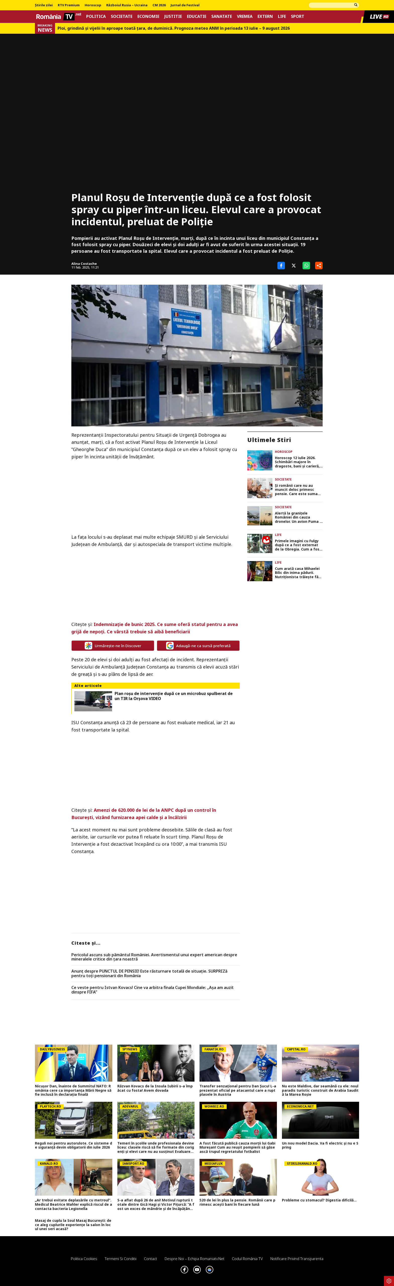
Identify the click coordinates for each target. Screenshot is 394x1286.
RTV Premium (69, 5)
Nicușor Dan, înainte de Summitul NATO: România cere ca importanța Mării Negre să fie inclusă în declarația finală (73, 1090)
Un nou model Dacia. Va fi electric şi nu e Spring (320, 1145)
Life (282, 16)
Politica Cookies (84, 1258)
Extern (265, 16)
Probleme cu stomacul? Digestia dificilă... (319, 1200)
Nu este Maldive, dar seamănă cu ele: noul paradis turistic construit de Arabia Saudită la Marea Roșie (320, 1090)
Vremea (245, 16)
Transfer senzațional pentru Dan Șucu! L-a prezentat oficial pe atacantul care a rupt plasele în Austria (238, 1090)
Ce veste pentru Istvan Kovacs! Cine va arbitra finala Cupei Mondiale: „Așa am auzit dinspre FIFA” (152, 989)
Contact (150, 1258)
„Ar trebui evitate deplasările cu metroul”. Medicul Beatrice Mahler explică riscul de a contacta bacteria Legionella (73, 1204)
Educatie (196, 16)
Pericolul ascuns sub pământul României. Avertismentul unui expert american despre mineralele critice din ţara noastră (154, 957)
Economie (148, 16)
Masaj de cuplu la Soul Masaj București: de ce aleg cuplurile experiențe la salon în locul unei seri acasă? (73, 1225)
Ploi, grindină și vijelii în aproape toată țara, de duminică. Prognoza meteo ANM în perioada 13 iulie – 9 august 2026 (174, 28)
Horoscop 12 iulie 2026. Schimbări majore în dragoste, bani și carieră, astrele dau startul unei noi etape (297, 462)
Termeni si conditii (120, 1258)
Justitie (173, 16)
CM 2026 (159, 5)
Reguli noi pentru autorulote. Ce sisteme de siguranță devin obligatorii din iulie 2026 (73, 1145)
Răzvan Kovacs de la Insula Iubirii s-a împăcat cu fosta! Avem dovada (155, 1088)
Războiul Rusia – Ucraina (126, 5)
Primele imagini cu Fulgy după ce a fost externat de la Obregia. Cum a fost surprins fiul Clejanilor (298, 545)
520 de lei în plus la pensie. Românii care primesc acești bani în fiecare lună (237, 1202)
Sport (297, 16)
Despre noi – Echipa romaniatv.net (194, 1258)
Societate (121, 16)
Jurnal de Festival (185, 5)
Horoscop (93, 5)
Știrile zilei (44, 5)
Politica (96, 16)
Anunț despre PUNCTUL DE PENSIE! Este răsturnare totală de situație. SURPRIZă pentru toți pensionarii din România (149, 973)
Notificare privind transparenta (296, 1258)
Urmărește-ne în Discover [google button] (113, 645)
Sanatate (221, 16)
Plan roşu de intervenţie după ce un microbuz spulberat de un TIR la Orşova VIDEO (174, 696)
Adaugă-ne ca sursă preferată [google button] (198, 645)
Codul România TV (247, 1258)
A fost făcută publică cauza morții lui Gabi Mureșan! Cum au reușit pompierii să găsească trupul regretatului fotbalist (237, 1147)
